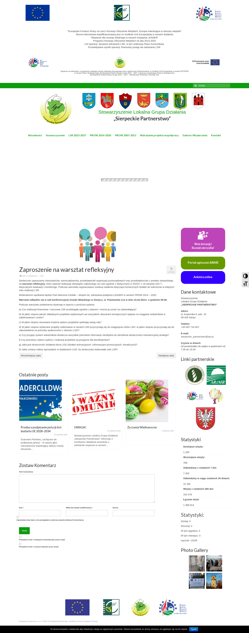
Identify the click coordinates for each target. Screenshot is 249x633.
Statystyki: (192, 515)
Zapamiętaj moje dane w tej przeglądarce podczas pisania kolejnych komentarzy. (50, 520)
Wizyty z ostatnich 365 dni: (198, 488)
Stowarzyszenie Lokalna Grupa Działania (142, 115)
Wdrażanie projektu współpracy (159, 135)
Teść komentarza (26, 472)
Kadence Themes (91, 621)
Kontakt (216, 135)
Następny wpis (166, 355)
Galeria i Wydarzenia (194, 135)
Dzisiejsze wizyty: (193, 446)
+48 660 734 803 (190, 327)
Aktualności (35, 135)
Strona (115, 508)
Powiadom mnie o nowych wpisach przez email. (39, 547)
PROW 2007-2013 (125, 135)
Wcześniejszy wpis (31, 355)
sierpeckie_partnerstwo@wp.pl (197, 336)
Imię (21, 508)
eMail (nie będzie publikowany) (79, 508)
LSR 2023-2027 (77, 135)
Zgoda (193, 629)
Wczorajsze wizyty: (194, 457)
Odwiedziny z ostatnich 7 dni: (200, 467)
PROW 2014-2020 (100, 135)
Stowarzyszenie (55, 135)
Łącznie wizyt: (191, 499)
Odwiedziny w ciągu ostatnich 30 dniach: (206, 478)
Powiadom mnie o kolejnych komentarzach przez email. (42, 540)
